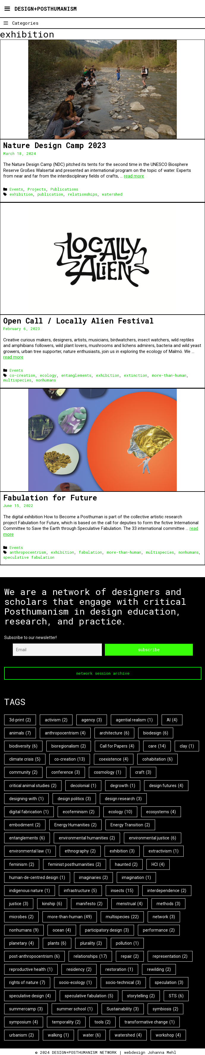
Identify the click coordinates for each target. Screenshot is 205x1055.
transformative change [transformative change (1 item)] (149, 1021)
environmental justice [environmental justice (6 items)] (152, 838)
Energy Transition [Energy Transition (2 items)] (130, 824)
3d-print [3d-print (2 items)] (20, 719)
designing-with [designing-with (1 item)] (26, 798)
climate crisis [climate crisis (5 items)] (24, 759)
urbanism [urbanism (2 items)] (21, 1034)
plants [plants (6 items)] (57, 943)
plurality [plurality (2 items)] (91, 943)
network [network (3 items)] (164, 916)
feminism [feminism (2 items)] (21, 864)
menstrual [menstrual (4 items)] (129, 903)
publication (50, 194)
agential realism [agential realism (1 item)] (134, 719)
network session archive (103, 673)
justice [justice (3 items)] (18, 903)
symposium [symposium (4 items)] (23, 1021)
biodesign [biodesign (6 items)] (155, 732)
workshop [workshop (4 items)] (168, 1034)
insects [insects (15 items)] (122, 890)
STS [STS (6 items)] (176, 995)
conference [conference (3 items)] (65, 772)
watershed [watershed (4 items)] (128, 1034)
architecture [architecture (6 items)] (114, 732)
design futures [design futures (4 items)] (166, 785)
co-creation (22, 375)
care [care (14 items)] (157, 745)
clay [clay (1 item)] (187, 745)
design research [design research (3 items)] (123, 798)
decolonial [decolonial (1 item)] (83, 785)
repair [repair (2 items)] (130, 956)
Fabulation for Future (50, 498)
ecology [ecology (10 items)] (120, 811)
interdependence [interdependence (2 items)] (166, 890)
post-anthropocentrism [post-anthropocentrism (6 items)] (34, 956)
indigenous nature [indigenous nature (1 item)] (29, 890)
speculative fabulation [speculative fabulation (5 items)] (89, 995)
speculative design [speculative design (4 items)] (30, 995)
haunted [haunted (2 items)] (126, 864)
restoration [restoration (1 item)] (119, 969)
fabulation (90, 552)
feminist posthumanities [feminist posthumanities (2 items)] (74, 864)
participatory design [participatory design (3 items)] (107, 929)
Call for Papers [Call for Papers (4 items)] (117, 745)
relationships (82, 194)
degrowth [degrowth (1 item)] (122, 785)
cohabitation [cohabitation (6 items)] (157, 759)
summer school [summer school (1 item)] (75, 1008)
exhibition (21, 194)
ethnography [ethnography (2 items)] (80, 851)
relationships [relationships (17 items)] (90, 956)
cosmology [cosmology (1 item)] (107, 772)
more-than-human (169, 375)
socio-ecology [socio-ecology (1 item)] (75, 982)
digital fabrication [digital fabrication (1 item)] (29, 811)
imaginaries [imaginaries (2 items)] (93, 877)
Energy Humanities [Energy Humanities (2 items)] (75, 824)
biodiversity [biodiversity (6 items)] (23, 745)
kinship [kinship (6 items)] (52, 903)
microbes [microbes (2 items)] (21, 916)
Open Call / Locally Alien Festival (78, 321)
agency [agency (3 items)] (91, 719)
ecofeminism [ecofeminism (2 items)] (78, 811)
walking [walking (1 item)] (58, 1034)
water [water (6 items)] (92, 1034)
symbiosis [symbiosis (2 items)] (165, 1008)
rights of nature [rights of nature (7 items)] (27, 982)
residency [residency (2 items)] (79, 969)
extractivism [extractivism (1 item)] (164, 851)
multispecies (17, 380)
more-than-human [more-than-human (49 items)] (70, 916)
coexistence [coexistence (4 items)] (113, 759)
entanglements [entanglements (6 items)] (27, 838)
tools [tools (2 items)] (102, 1021)
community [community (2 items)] (23, 772)
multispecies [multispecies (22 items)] (122, 916)
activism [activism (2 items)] (56, 719)
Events (16, 189)
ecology (48, 375)
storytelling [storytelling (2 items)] (141, 995)
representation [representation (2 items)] (170, 956)
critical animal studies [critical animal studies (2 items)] (32, 785)
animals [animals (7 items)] (20, 732)
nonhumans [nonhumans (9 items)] (24, 929)
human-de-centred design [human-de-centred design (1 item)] (37, 877)
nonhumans (46, 380)
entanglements (76, 375)
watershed (112, 194)
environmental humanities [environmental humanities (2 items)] (87, 838)
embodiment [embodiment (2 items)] (24, 824)
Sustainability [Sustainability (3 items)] (123, 1008)
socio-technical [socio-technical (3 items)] (123, 982)
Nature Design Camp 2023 (54, 145)
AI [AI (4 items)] (172, 719)
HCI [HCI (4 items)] (158, 864)
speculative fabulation (28, 557)
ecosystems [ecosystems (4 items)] (161, 811)
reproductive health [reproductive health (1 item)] (31, 969)
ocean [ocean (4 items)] (62, 929)
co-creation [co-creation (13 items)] (69, 759)
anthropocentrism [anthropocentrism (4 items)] (65, 732)
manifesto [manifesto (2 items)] (89, 903)
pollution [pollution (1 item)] (127, 943)
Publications (64, 189)
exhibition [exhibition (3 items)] (122, 851)
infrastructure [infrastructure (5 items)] (80, 890)
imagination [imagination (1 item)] (136, 877)
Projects (37, 189)
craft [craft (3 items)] (143, 772)
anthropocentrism (28, 552)
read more (134, 176)
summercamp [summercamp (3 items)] (26, 1008)
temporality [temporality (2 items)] (66, 1021)
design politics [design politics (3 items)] (74, 798)
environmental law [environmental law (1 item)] (30, 851)
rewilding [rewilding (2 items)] (159, 969)
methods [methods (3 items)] (168, 903)
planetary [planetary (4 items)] (21, 943)
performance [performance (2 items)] (159, 929)
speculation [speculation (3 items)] (169, 982)
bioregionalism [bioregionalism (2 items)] (68, 745)
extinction (135, 375)
